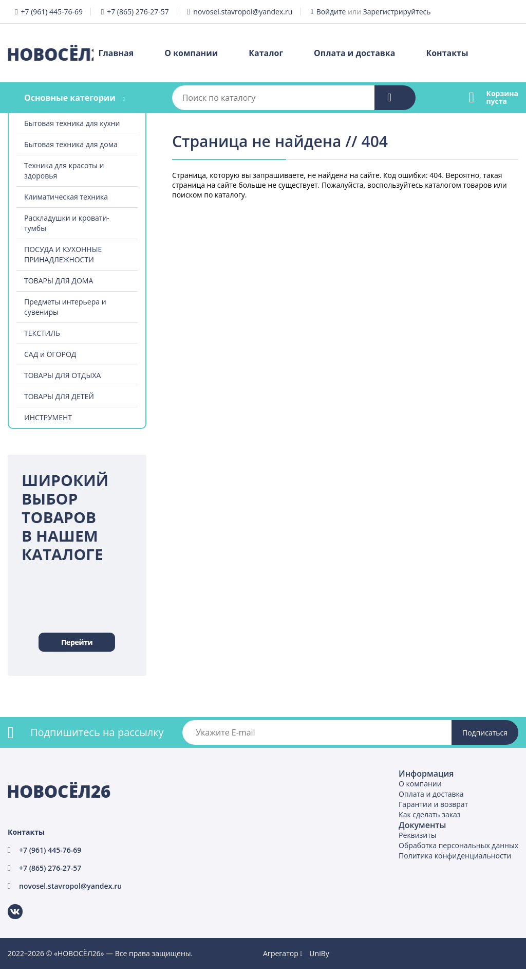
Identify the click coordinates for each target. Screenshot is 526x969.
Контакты (447, 53)
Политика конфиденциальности (455, 855)
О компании (191, 53)
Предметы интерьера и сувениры (65, 307)
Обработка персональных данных (458, 845)
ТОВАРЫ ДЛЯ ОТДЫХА (62, 375)
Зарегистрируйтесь (397, 11)
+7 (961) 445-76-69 (52, 11)
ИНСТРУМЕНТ (48, 417)
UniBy (319, 953)
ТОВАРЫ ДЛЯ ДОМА (58, 280)
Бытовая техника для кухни (72, 123)
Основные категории (70, 97)
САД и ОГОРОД (50, 354)
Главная (116, 53)
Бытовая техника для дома (71, 144)
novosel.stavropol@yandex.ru (242, 11)
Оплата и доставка (354, 53)
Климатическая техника (66, 197)
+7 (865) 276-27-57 (138, 11)
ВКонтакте (9, 904)
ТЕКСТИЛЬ (42, 333)
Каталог (266, 53)
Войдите (331, 11)
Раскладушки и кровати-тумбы (66, 223)
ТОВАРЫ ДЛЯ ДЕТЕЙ (59, 396)
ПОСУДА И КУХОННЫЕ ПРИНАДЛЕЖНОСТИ (63, 254)
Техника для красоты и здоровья (64, 170)
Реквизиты (417, 835)
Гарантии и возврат (433, 804)
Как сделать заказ (429, 814)
